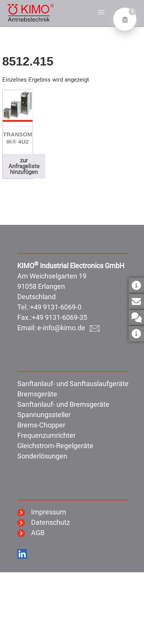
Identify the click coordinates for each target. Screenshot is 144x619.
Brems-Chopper (41, 425)
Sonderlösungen (42, 456)
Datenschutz (43, 522)
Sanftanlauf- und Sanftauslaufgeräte (73, 384)
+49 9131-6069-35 (59, 317)
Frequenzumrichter (46, 435)
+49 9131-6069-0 (55, 307)
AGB (31, 533)
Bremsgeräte (37, 394)
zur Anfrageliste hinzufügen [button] (24, 166)
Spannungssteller (44, 415)
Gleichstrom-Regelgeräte (55, 446)
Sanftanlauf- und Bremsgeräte (63, 404)
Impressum (41, 512)
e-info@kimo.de (68, 328)
